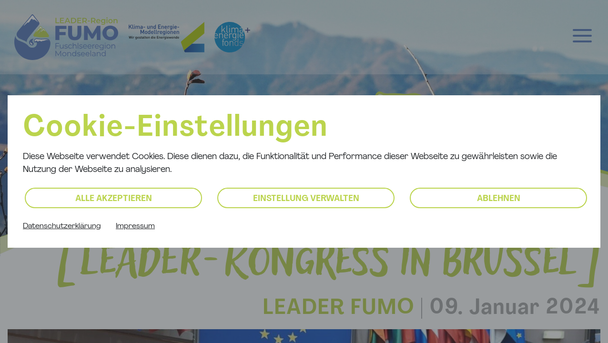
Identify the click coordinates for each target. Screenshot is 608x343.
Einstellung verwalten (306, 198)
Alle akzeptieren (113, 198)
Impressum (135, 226)
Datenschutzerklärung (62, 226)
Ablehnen (498, 198)
